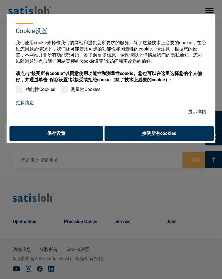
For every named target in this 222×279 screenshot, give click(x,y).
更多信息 (25, 102)
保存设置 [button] (56, 133)
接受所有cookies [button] (159, 133)
